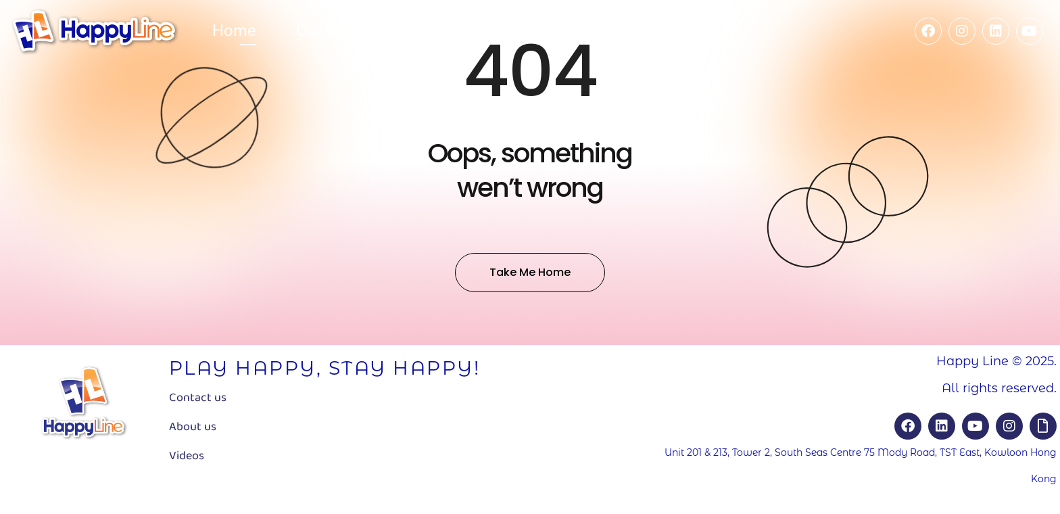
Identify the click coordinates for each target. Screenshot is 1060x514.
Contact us (197, 397)
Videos (186, 455)
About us (192, 426)
